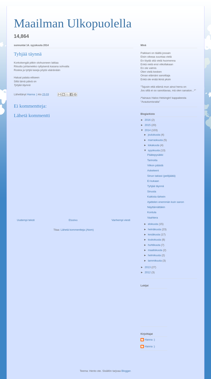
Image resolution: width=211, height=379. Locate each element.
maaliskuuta (155, 250)
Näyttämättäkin (156, 207)
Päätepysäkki (155, 154)
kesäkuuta (154, 234)
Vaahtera (152, 217)
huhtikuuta (154, 244)
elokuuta (153, 224)
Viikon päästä (155, 165)
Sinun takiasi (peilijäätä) (161, 175)
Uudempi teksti (26, 220)
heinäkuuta (155, 229)
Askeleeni (153, 170)
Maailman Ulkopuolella (73, 23)
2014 (148, 130)
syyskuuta (154, 150)
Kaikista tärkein (156, 196)
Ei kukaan (153, 181)
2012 (148, 272)
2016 (148, 119)
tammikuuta (155, 260)
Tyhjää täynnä (155, 186)
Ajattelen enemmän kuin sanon (165, 201)
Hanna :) (150, 339)
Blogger (125, 370)
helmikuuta (155, 255)
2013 (148, 267)
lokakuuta (154, 145)
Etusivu (73, 220)
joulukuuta (154, 134)
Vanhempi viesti (120, 220)
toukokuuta (155, 239)
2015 (148, 125)
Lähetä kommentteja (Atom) (77, 229)
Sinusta (151, 191)
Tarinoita (152, 160)
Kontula (151, 212)
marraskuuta (156, 140)
